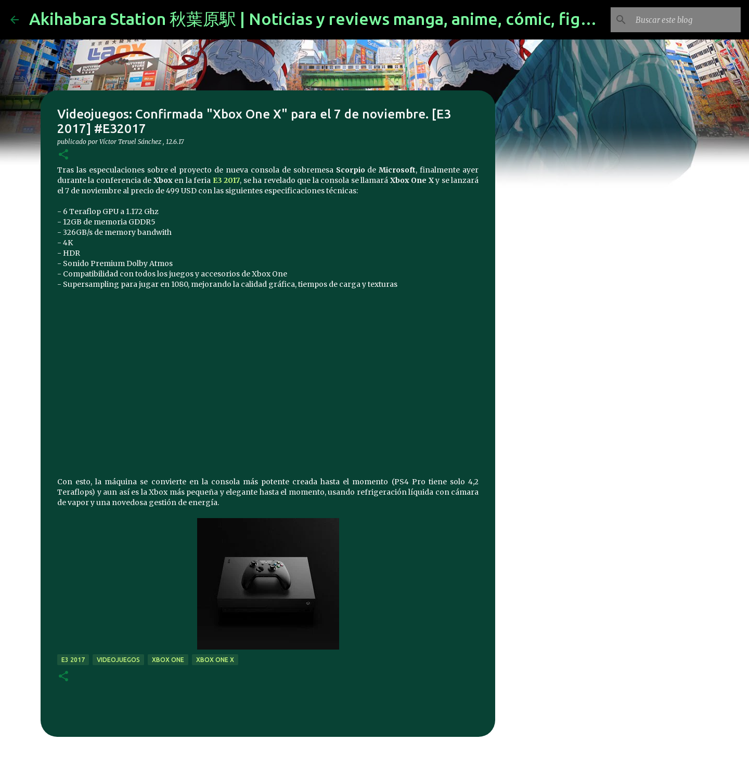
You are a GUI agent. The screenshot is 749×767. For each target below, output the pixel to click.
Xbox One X (215, 659)
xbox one (168, 659)
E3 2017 (73, 659)
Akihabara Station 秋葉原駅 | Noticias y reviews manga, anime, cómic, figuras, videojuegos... (379, 18)
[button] (63, 155)
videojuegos (118, 659)
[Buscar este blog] (686, 19)
